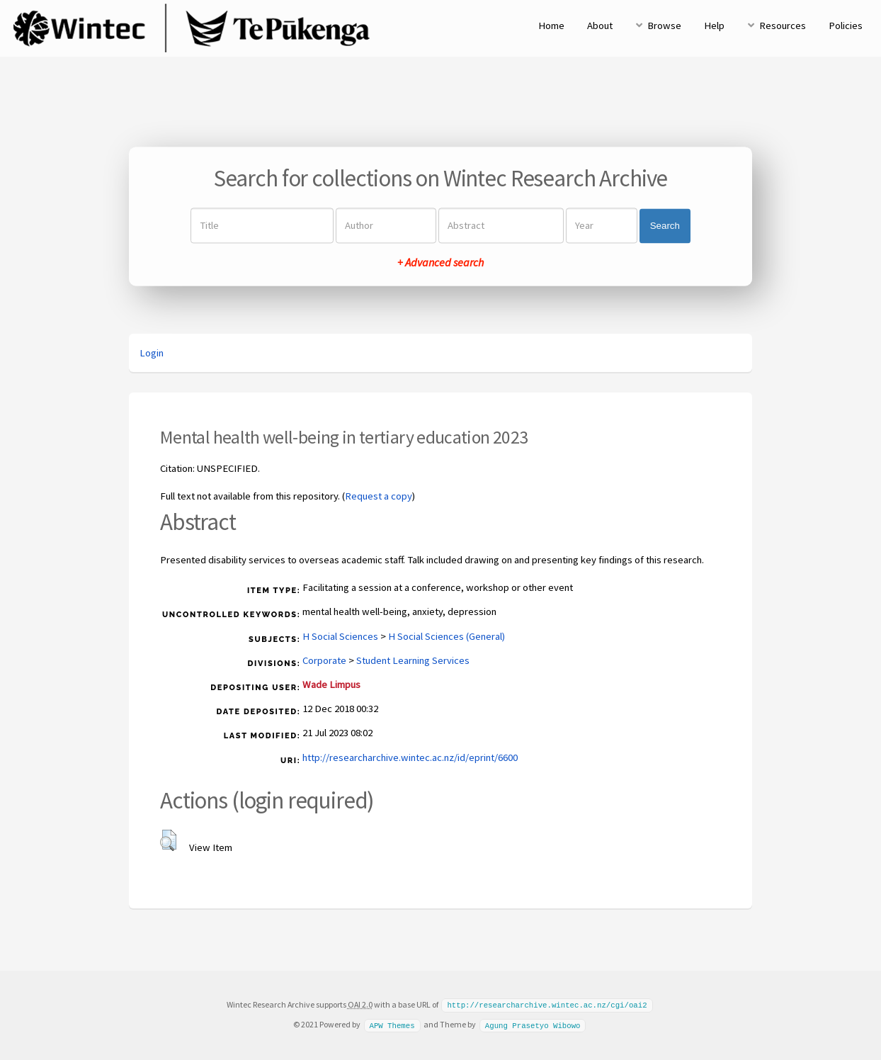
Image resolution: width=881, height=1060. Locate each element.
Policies (846, 25)
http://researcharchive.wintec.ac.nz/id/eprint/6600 (410, 757)
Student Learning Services (413, 660)
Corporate (324, 660)
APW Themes (391, 1024)
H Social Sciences (340, 636)
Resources (782, 25)
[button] (168, 840)
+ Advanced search (440, 263)
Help (714, 25)
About (600, 25)
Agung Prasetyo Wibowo (533, 1024)
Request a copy (378, 496)
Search (665, 225)
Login (152, 352)
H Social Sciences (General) (446, 636)
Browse (664, 25)
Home (551, 25)
